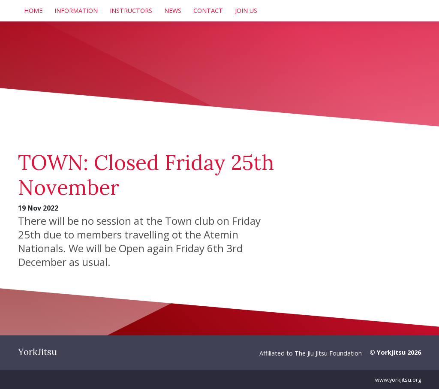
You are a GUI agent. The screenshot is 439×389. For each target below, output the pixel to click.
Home (33, 10)
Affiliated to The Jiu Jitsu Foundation (310, 353)
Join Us (246, 10)
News (172, 10)
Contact (208, 10)
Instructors (131, 10)
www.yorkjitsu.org (398, 379)
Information (76, 10)
